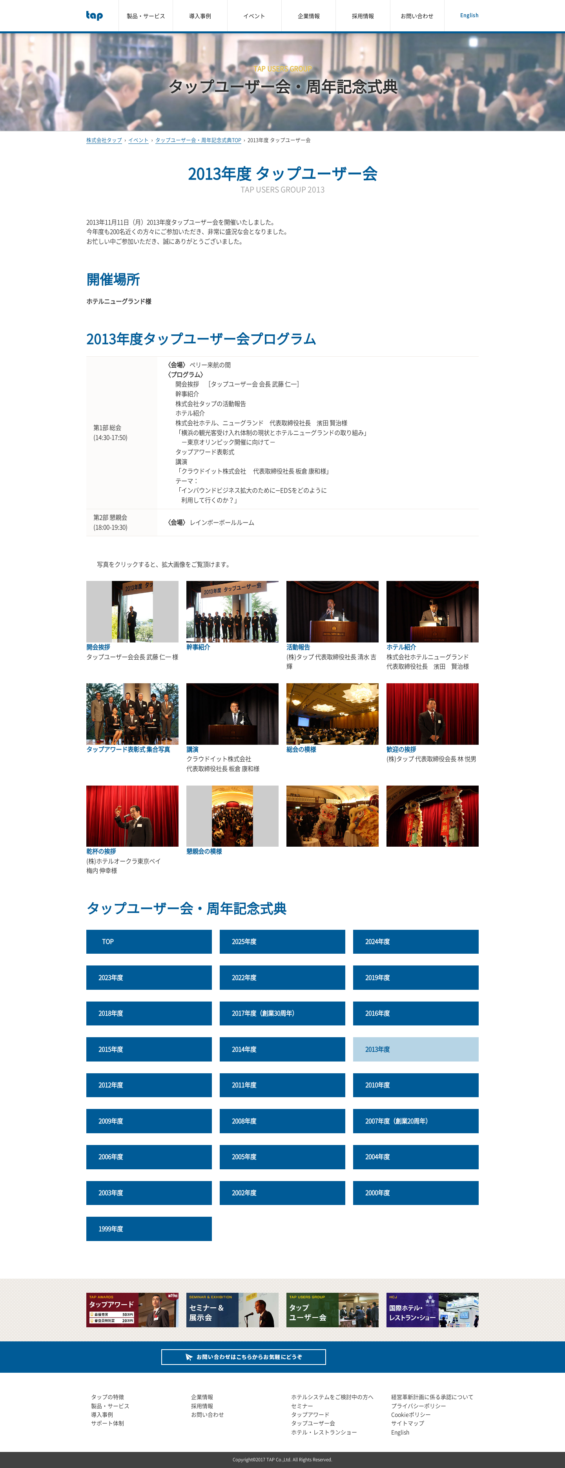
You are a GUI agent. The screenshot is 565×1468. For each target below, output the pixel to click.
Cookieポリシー (411, 1414)
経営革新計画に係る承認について (432, 1397)
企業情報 (309, 16)
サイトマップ (407, 1423)
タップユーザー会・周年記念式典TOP (198, 139)
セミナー (302, 1406)
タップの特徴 (107, 1397)
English (469, 15)
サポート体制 (107, 1423)
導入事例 (200, 16)
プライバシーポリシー (418, 1406)
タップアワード (310, 1414)
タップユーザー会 (313, 1423)
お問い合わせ (417, 16)
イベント (254, 16)
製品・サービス (146, 16)
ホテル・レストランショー (324, 1432)
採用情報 (363, 16)
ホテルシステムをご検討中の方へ (332, 1397)
